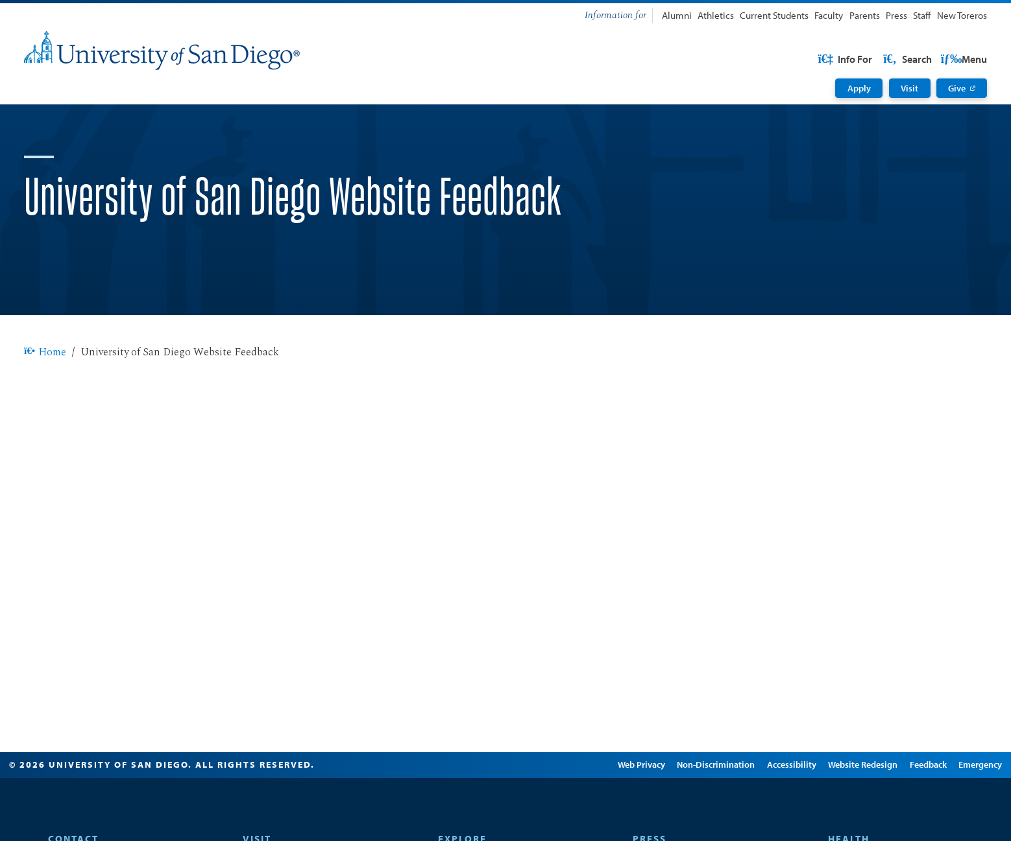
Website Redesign (842, 806)
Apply (859, 88)
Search (961, 59)
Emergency (959, 806)
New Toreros (962, 15)
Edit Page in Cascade (531, 806)
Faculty (828, 15)
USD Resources (883, 59)
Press (896, 15)
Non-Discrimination (695, 806)
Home (45, 393)
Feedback (906, 806)
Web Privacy (620, 806)
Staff (922, 15)
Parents (864, 15)
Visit (909, 88)
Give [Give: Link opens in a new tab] (957, 88)
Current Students (774, 15)
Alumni (677, 15)
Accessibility (770, 806)
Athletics (716, 15)
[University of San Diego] (162, 50)
